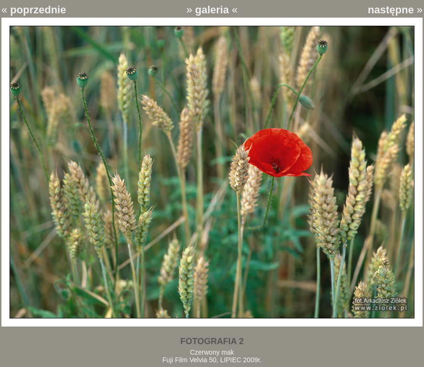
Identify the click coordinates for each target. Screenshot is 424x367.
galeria (212, 10)
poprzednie (38, 10)
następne (391, 10)
